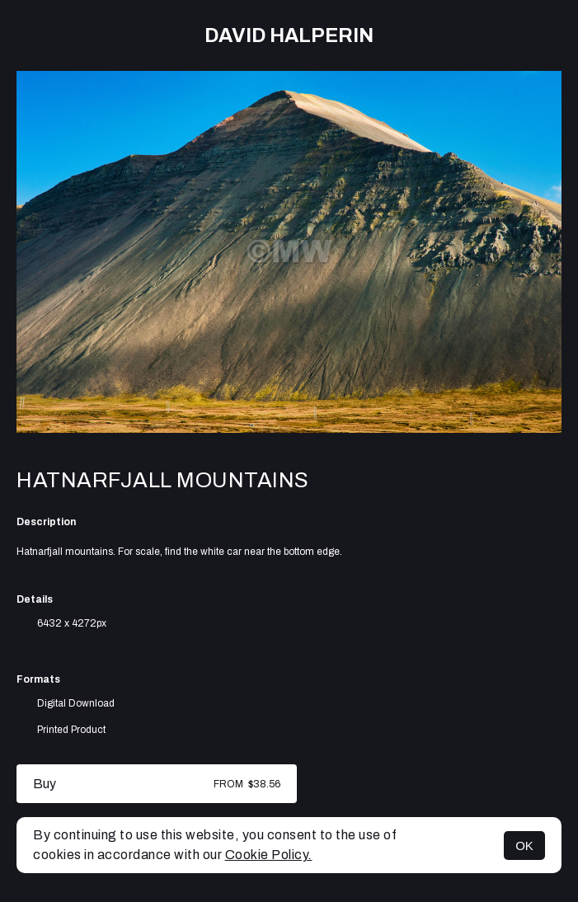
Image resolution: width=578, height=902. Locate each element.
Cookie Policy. (268, 855)
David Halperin (289, 35)
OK (524, 846)
